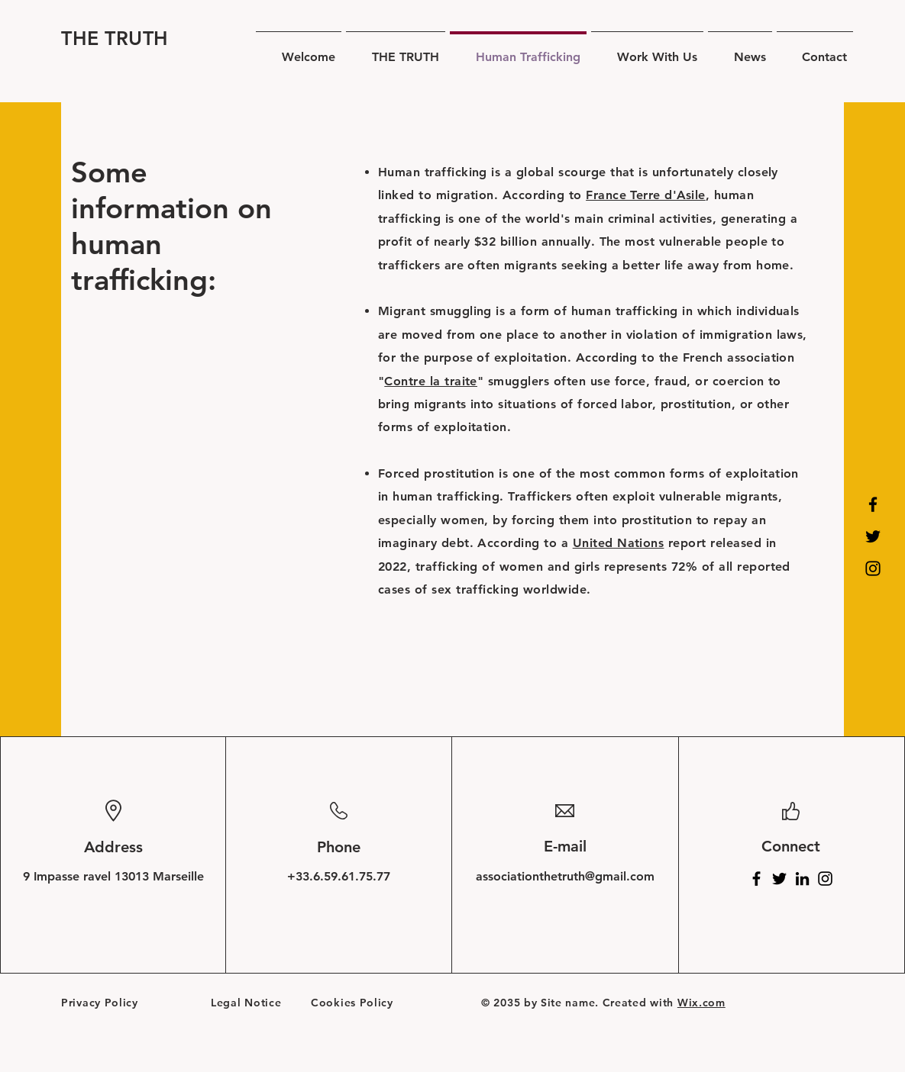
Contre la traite (430, 381)
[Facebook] (873, 504)
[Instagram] (873, 568)
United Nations (618, 543)
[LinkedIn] (802, 878)
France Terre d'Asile (646, 195)
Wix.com (701, 1002)
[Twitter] (873, 536)
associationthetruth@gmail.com (565, 876)
